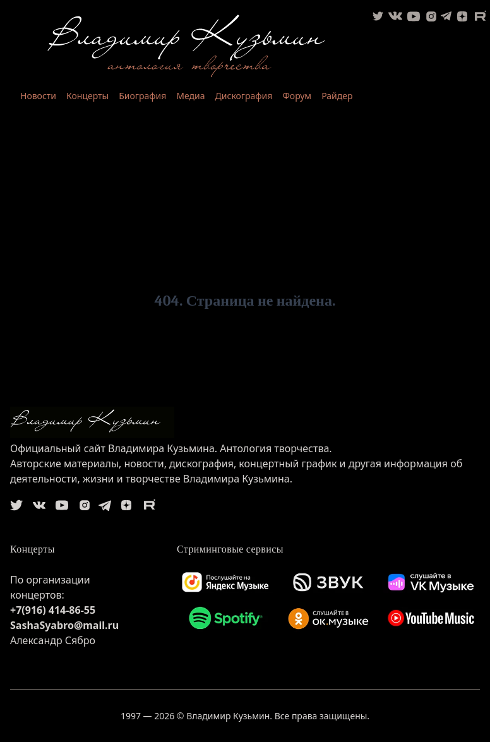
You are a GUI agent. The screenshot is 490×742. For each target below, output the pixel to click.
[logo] (245, 422)
